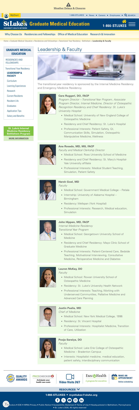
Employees (115, 15)
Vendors (12, 405)
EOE (20, 405)
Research (11, 90)
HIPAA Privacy (30, 405)
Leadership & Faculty (14, 74)
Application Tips (14, 110)
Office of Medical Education (73, 34)
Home (6, 41)
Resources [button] (69, 390)
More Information (19, 138)
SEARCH (129, 15)
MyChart (14, 15)
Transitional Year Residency (17, 68)
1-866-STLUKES (77, 15)
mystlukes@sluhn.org (83, 394)
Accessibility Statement (64, 405)
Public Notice (45, 405)
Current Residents (15, 95)
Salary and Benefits (15, 115)
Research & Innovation (102, 34)
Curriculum (12, 80)
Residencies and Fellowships (39, 34)
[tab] (69, 389)
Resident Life (13, 100)
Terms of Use (83, 405)
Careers (102, 15)
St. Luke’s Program (18, 131)
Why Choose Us (13, 34)
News (91, 15)
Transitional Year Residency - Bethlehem (75, 41)
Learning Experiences (16, 85)
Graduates (11, 105)
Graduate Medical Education (59, 24)
